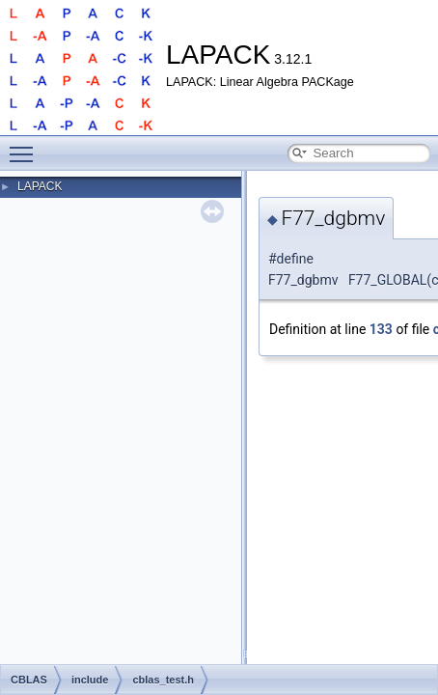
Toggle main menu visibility (26, 145)
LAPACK (39, 186)
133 (381, 329)
